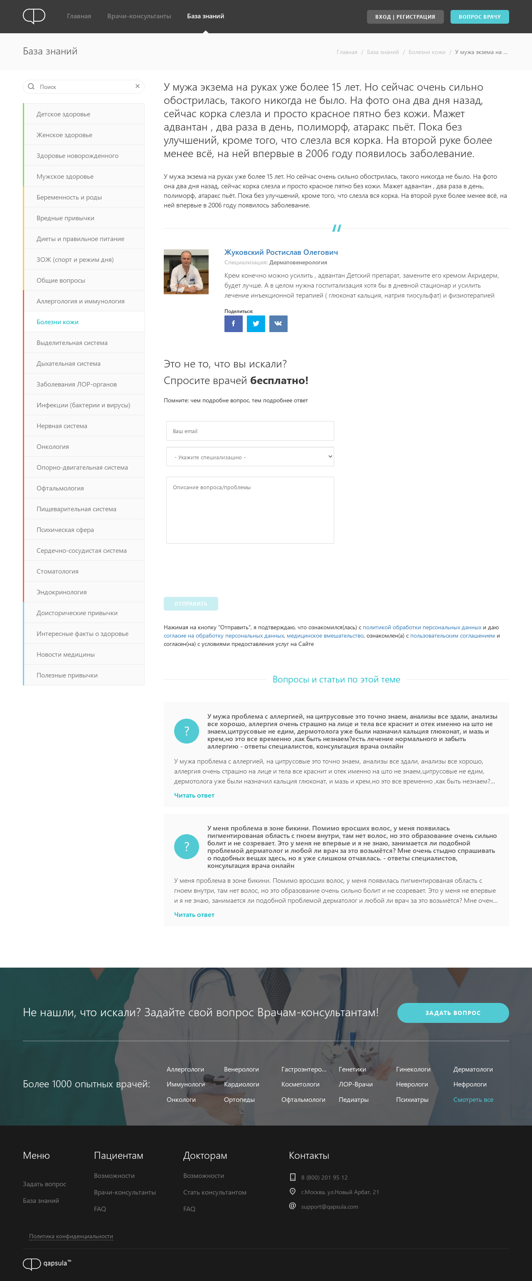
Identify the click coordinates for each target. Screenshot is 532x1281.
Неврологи (412, 1083)
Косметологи (300, 1083)
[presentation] (229, 568)
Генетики (352, 1068)
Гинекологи (413, 1068)
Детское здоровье (63, 113)
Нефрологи (470, 1083)
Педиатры (354, 1099)
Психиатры (412, 1099)
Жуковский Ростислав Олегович (281, 251)
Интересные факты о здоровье (82, 633)
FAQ (100, 1208)
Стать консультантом (214, 1191)
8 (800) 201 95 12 (324, 1177)
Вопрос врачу (480, 17)
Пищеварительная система (76, 508)
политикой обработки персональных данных (422, 627)
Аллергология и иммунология (81, 300)
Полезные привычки (67, 674)
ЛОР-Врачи (356, 1083)
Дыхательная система (69, 363)
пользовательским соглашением (452, 635)
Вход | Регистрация (405, 17)
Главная (79, 15)
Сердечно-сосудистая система (82, 550)
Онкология (53, 446)
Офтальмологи (303, 1099)
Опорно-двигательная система (82, 467)
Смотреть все (473, 1099)
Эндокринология (62, 591)
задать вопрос (453, 1013)
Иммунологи (186, 1083)
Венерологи (241, 1068)
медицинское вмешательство (325, 635)
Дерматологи (473, 1068)
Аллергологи (185, 1068)
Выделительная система (72, 342)
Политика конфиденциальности (71, 1236)
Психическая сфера (65, 529)
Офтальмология (60, 487)
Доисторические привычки (77, 612)
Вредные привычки (65, 217)
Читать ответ (194, 795)
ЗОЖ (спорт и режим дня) (75, 259)
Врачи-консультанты (139, 15)
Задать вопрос (44, 1183)
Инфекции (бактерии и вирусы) (84, 404)
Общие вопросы (61, 280)
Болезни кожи (427, 52)
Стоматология (58, 571)
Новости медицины (66, 654)
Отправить (191, 604)
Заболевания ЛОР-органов (77, 383)
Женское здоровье (64, 134)
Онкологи (181, 1099)
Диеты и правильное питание (80, 238)
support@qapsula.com (329, 1206)
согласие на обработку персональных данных (224, 635)
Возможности (114, 1175)
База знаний (205, 15)
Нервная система (62, 425)
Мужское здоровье (65, 176)
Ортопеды (239, 1099)
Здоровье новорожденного (77, 155)
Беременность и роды (69, 196)
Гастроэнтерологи (305, 1068)
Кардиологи (241, 1083)
